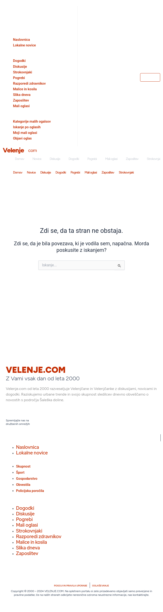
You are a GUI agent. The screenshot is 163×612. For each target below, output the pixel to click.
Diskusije (55, 159)
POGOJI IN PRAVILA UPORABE (70, 585)
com (32, 150)
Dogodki (74, 159)
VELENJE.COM (36, 370)
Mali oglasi (111, 159)
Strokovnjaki (126, 172)
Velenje (13, 150)
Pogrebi (92, 159)
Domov (19, 159)
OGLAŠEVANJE (100, 585)
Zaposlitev (132, 159)
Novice (36, 159)
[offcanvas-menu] (4, 3)
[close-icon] (4, 10)
